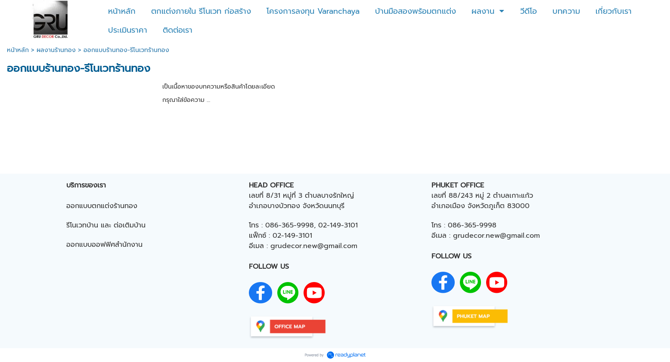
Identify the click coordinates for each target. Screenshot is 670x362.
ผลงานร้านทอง (56, 50)
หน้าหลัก (18, 50)
